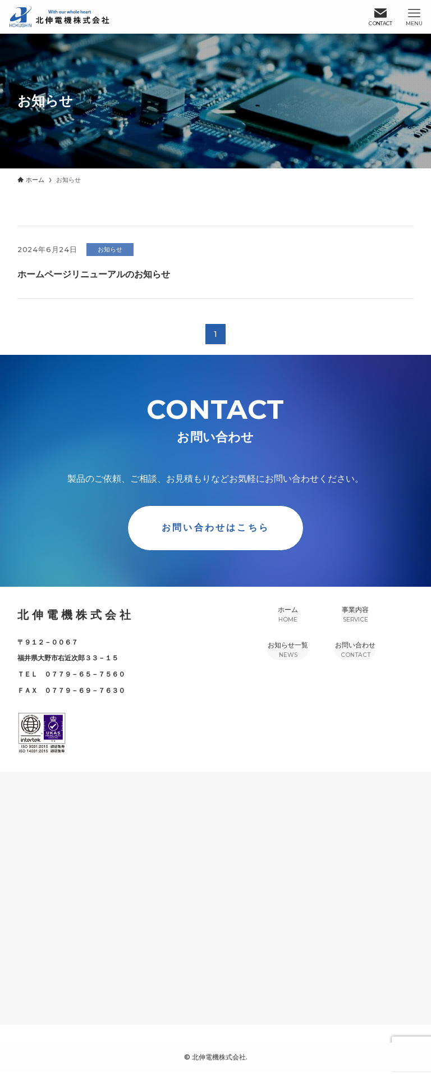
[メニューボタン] (414, 17)
